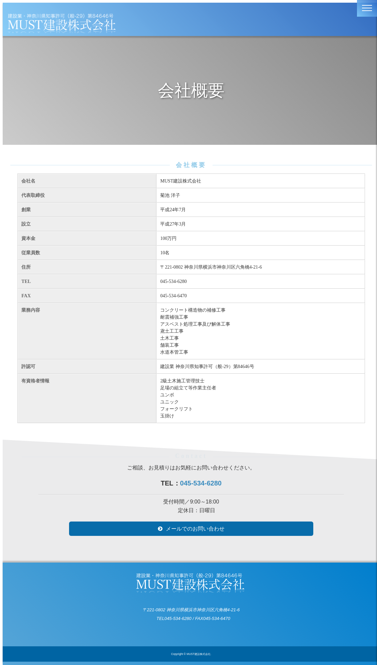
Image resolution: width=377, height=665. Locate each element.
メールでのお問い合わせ (195, 529)
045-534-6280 (201, 483)
